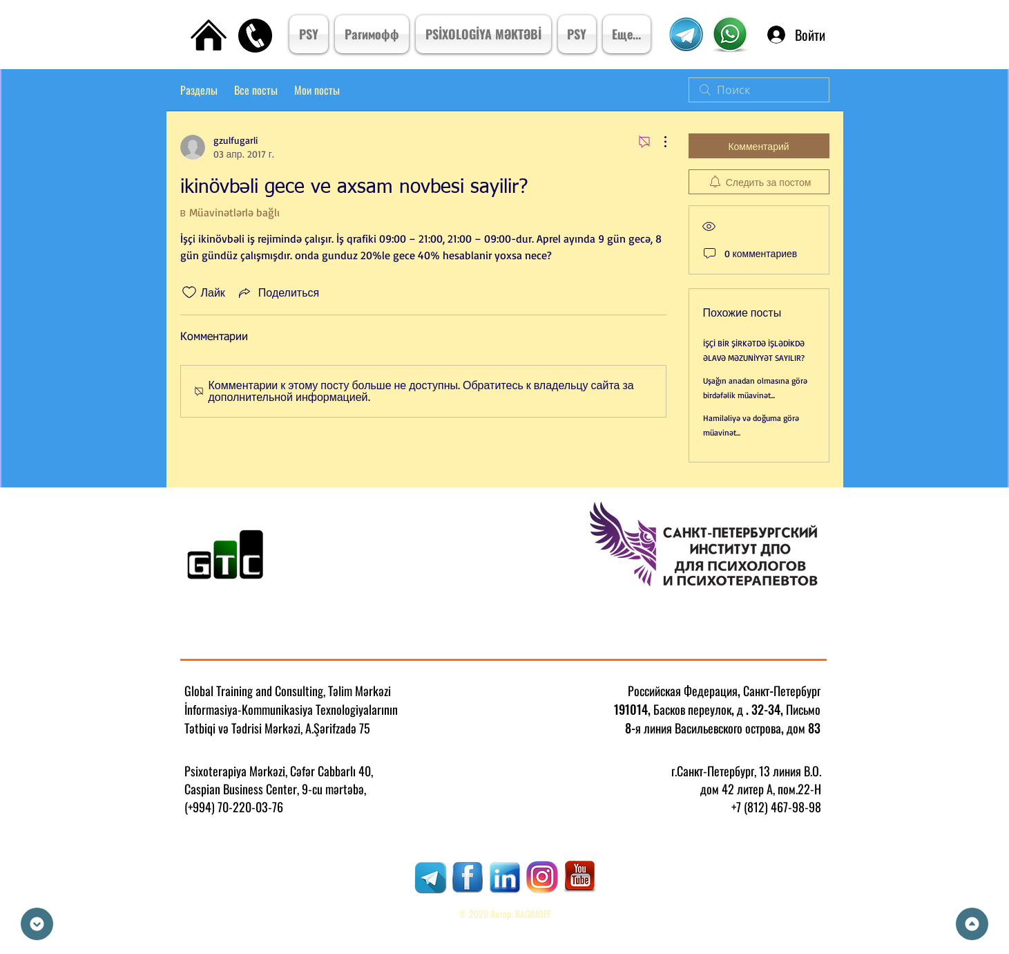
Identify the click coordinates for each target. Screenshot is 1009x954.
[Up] (972, 924)
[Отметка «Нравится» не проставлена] (189, 292)
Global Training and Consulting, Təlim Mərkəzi (287, 691)
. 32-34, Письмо (783, 709)
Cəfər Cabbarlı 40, (331, 771)
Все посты (256, 90)
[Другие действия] (658, 141)
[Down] (37, 924)
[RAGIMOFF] (430, 877)
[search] (759, 89)
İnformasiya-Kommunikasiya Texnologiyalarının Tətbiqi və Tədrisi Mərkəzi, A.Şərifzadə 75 (291, 718)
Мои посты (317, 90)
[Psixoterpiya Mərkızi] (730, 34)
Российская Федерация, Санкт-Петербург (724, 691)
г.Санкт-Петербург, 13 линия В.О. (746, 771)
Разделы (199, 90)
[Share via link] (277, 292)
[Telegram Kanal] (686, 34)
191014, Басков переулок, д (678, 709)
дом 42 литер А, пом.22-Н (760, 789)
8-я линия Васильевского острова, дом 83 (722, 728)
